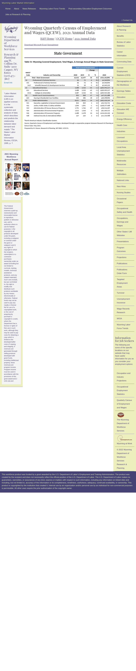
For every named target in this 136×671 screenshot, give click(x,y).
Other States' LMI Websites (124, 233)
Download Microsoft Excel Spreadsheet (41, 45)
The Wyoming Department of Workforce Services (123, 422)
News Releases (29, 9)
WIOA (119, 318)
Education (121, 97)
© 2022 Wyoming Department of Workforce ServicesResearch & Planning (124, 459)
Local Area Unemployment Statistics (123, 151)
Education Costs (124, 103)
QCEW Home (64, 38)
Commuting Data (124, 62)
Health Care (122, 125)
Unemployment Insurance (123, 301)
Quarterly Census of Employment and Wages (124, 404)
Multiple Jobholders (121, 172)
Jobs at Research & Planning (17, 14)
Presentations (123, 241)
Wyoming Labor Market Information (18, 3)
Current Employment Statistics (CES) (123, 71)
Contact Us (127, 20)
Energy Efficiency (124, 119)
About (16, 9)
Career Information (122, 54)
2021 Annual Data (85, 38)
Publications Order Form (122, 271)
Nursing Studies (123, 192)
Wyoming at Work (125, 440)
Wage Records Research (123, 311)
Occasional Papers (121, 200)
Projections (121, 257)
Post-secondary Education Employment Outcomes (90, 9)
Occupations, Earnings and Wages (122, 222)
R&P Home (47, 38)
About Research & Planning (124, 28)
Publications (122, 263)
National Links (123, 180)
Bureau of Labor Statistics (124, 44)
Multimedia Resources (121, 163)
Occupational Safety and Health (124, 210)
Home (8, 9)
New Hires (121, 186)
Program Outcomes (121, 249)
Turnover (121, 293)
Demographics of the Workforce (124, 83)
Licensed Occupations (122, 139)
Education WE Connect (123, 111)
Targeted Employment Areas (122, 283)
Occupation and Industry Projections (123, 377)
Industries (121, 131)
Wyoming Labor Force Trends (52, 9)
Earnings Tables (124, 91)
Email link (8, 83)
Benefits (120, 36)
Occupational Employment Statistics (122, 390)
